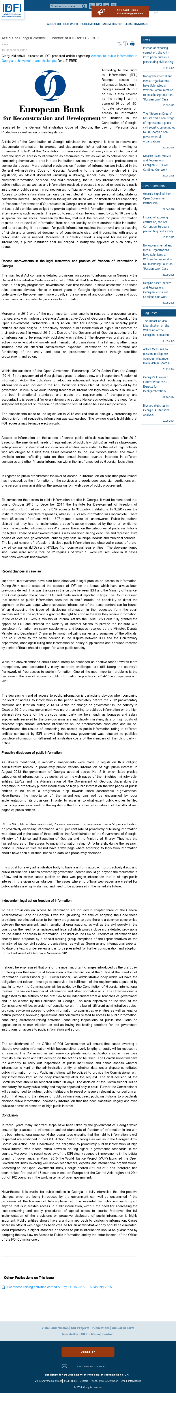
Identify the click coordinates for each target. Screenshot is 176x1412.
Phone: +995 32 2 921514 (104, 1381)
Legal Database (136, 24)
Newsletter (70, 1334)
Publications (90, 24)
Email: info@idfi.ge (131, 1381)
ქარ (156, 12)
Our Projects (80, 1328)
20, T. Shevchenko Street (48, 1381)
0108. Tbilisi (70, 1381)
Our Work (70, 24)
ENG (168, 12)
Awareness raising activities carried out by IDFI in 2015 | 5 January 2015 (59, 1287)
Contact (108, 1334)
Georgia (84, 1381)
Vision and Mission (55, 1328)
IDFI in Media (90, 1334)
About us (54, 24)
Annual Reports (123, 1328)
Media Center (112, 24)
